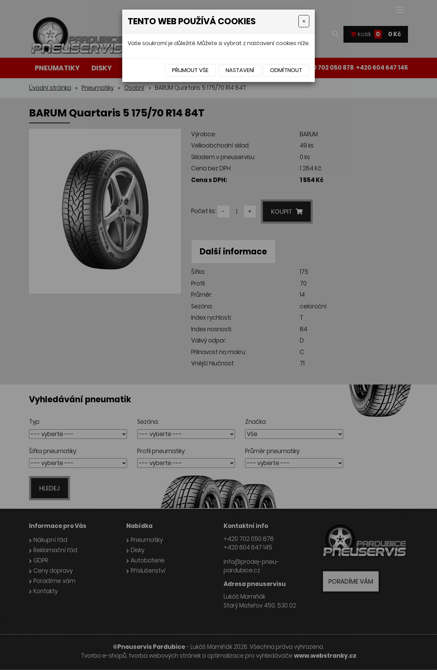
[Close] (303, 21)
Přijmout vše (190, 70)
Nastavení (240, 70)
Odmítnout (286, 70)
